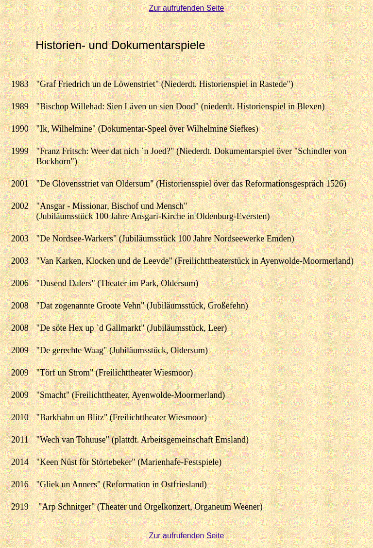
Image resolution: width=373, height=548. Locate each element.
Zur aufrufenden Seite (186, 8)
